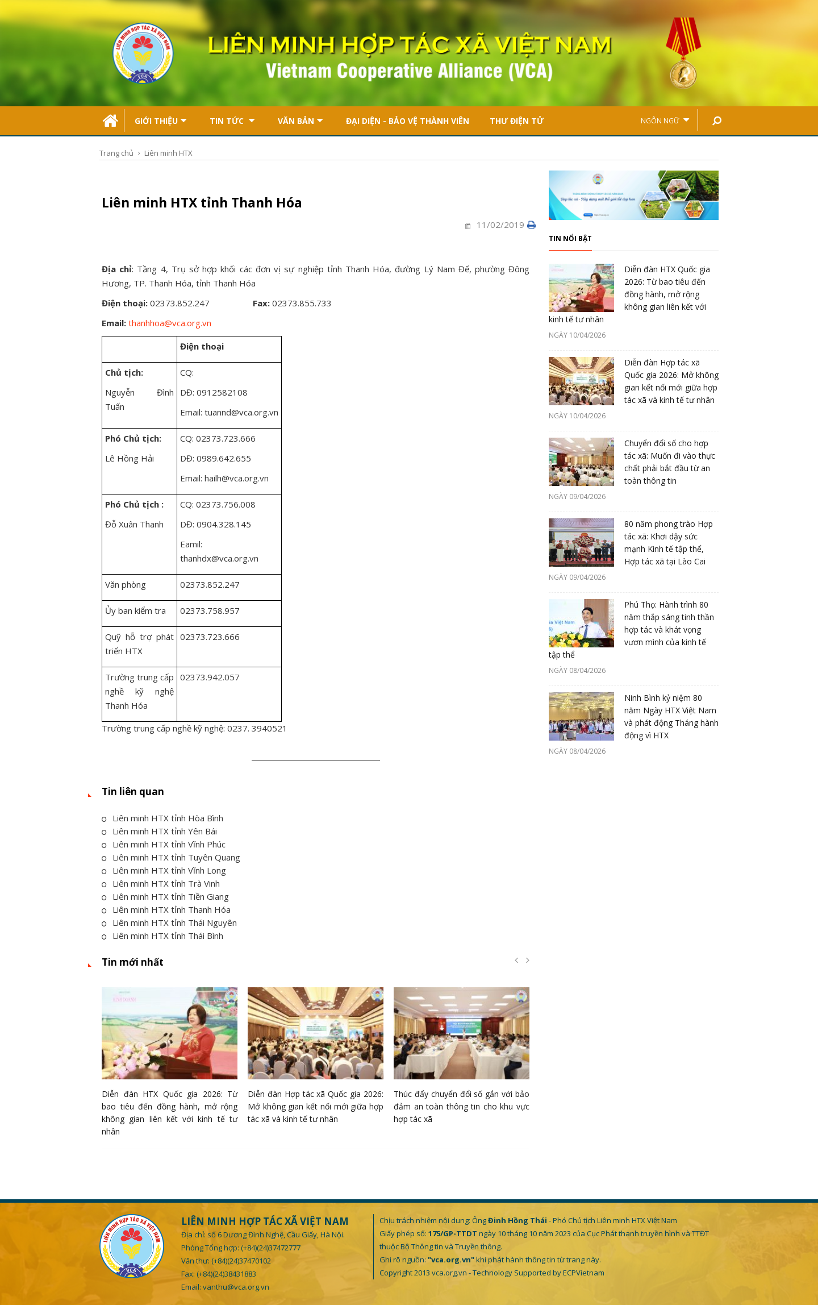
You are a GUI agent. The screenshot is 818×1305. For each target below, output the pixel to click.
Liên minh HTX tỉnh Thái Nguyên (169, 922)
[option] (170, 1065)
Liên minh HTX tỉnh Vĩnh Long (164, 870)
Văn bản (300, 120)
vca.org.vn (449, 1272)
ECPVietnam (583, 1272)
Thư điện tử (517, 120)
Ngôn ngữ (665, 120)
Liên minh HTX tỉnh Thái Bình (162, 935)
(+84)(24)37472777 (271, 1247)
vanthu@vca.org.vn (236, 1287)
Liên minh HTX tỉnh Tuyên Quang (171, 857)
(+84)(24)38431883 (226, 1274)
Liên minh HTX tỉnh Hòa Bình (162, 818)
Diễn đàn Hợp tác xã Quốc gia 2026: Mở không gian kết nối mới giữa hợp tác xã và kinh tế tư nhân (315, 1106)
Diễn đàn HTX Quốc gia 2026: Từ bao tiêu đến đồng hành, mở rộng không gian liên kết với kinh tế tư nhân (629, 294)
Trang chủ (116, 153)
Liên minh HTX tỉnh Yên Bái (159, 831)
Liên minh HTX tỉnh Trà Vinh (161, 883)
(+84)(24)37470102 (241, 1261)
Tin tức (232, 120)
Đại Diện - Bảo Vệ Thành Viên (407, 120)
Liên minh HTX (168, 153)
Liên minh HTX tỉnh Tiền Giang (165, 896)
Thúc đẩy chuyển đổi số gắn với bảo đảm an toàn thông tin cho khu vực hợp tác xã (461, 1106)
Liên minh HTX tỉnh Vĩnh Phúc (164, 844)
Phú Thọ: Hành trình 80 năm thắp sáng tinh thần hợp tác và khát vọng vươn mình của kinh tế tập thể (631, 629)
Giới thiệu (160, 120)
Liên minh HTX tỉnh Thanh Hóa (166, 909)
